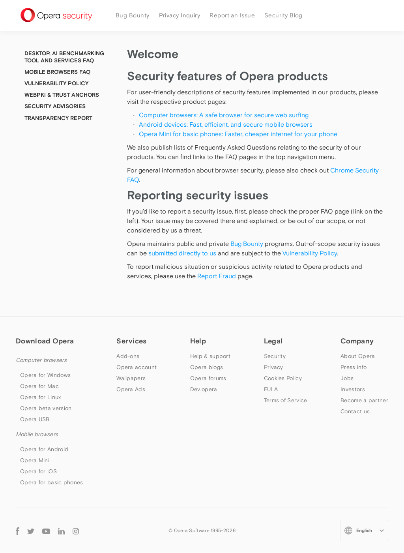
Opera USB (35, 419)
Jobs (347, 378)
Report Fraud (216, 275)
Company (357, 341)
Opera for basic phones (51, 482)
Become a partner (364, 400)
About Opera (357, 356)
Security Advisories (55, 106)
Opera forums (208, 378)
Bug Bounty (133, 15)
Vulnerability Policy (309, 253)
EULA (271, 389)
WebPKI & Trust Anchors (61, 95)
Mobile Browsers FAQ (57, 72)
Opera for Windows (45, 375)
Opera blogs (206, 367)
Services (131, 341)
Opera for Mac (39, 386)
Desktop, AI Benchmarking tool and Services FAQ (64, 57)
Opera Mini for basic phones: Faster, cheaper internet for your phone (238, 133)
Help (198, 341)
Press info (353, 367)
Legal (273, 341)
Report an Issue (232, 15)
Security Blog (283, 15)
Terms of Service (285, 400)
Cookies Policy (283, 378)
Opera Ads (130, 389)
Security (275, 356)
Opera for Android (44, 449)
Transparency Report (58, 118)
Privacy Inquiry (179, 15)
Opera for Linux (40, 397)
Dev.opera (203, 389)
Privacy (273, 367)
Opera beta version (45, 408)
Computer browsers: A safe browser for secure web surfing (224, 114)
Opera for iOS (38, 471)
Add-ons (127, 356)
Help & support (210, 356)
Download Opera (45, 341)
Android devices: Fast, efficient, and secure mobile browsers (226, 124)
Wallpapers (131, 378)
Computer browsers (41, 360)
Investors (352, 389)
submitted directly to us (182, 253)
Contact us (355, 411)
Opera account (136, 367)
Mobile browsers (37, 434)
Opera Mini (34, 460)
